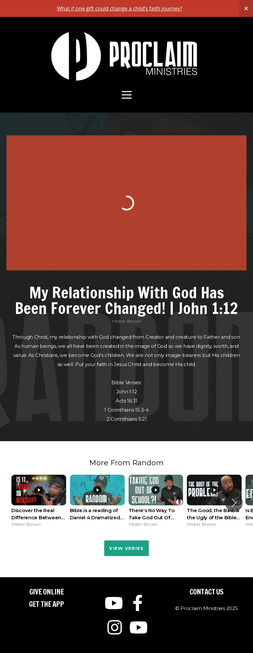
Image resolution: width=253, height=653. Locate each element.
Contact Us (206, 592)
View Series (126, 548)
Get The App (46, 604)
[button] (234, 503)
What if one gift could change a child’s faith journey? (119, 8)
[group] (38, 503)
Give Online (46, 592)
